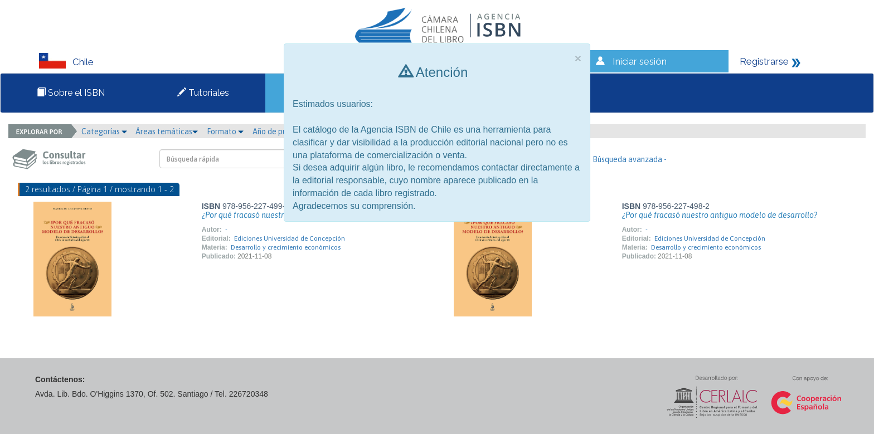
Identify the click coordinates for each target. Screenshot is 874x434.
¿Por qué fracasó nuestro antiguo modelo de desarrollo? (719, 215)
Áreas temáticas (166, 131)
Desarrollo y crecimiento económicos (286, 247)
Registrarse (764, 61)
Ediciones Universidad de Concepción (289, 238)
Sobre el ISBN (71, 92)
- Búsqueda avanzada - (627, 159)
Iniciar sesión (640, 61)
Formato (225, 131)
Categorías (104, 131)
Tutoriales (203, 92)
